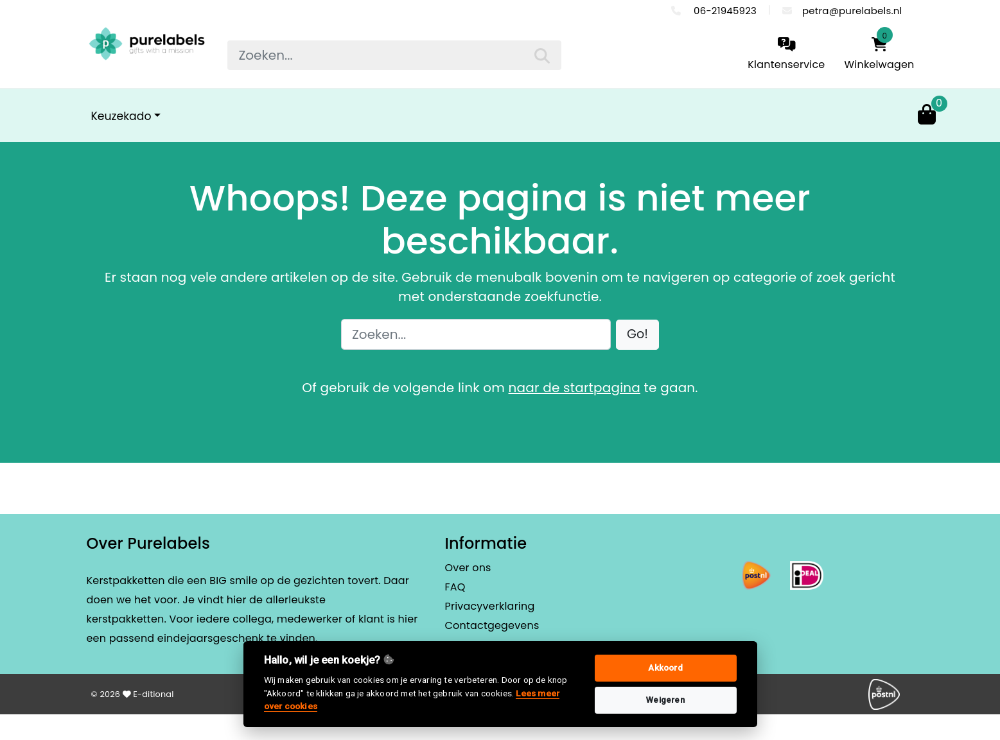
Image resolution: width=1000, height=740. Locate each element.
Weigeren (665, 700)
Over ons (468, 567)
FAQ (455, 587)
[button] (637, 335)
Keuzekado (121, 116)
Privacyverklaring (490, 606)
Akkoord (665, 668)
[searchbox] (394, 55)
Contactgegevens (492, 625)
